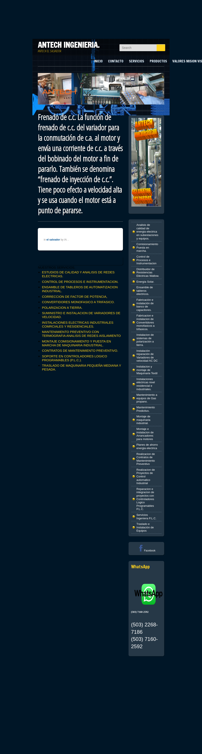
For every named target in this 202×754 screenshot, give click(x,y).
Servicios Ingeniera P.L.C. (146, 516)
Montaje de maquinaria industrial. (143, 420)
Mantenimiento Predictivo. (146, 409)
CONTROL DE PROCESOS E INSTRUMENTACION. (80, 282)
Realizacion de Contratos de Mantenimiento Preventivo (146, 459)
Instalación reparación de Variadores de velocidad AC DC (147, 356)
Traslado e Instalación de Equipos (145, 527)
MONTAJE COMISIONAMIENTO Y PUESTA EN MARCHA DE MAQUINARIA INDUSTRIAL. (76, 343)
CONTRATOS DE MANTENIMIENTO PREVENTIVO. (80, 350)
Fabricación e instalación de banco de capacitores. (145, 305)
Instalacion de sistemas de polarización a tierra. (145, 340)
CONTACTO (115, 61)
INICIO (98, 61)
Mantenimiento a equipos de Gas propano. (147, 398)
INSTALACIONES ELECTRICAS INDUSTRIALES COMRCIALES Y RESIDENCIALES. (77, 324)
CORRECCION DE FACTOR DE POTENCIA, (74, 296)
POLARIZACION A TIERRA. (62, 307)
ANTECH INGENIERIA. (69, 45)
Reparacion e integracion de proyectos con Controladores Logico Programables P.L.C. (145, 499)
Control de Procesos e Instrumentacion (147, 260)
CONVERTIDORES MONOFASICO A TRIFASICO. (78, 302)
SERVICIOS (136, 61)
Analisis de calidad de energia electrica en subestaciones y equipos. (147, 231)
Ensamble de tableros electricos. (145, 291)
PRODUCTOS (158, 61)
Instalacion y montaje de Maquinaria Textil (147, 370)
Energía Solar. (145, 281)
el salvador (53, 239)
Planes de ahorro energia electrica (147, 446)
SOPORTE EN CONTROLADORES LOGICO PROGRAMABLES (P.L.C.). (74, 358)
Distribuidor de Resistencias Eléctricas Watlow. (148, 272)
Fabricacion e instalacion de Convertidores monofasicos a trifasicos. (146, 322)
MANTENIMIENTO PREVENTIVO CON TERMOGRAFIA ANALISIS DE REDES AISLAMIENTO (81, 333)
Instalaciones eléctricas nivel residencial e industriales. (146, 384)
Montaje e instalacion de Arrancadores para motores (145, 434)
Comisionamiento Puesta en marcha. (147, 247)
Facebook (146, 550)
